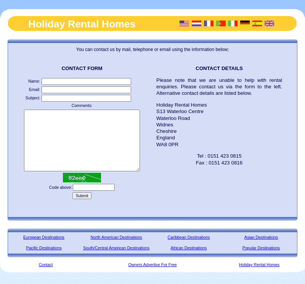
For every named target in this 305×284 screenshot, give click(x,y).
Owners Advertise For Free (152, 264)
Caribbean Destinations (189, 237)
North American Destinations (116, 237)
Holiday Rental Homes (259, 264)
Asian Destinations (261, 237)
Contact (46, 264)
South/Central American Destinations (116, 248)
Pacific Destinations (44, 248)
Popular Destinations (261, 248)
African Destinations (189, 248)
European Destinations (43, 237)
